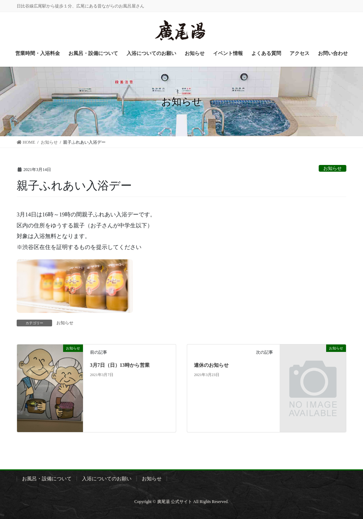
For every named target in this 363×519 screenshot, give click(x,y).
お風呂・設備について (47, 478)
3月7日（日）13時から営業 (120, 365)
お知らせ (332, 168)
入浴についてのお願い (107, 478)
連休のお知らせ (211, 365)
